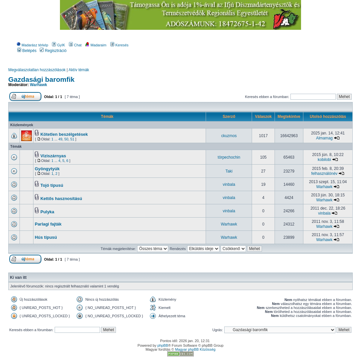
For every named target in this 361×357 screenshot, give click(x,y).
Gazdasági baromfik (41, 79)
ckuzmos (229, 135)
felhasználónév (324, 173)
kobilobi (324, 159)
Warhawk (38, 84)
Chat (75, 45)
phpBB (162, 345)
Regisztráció (53, 50)
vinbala (229, 184)
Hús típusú (46, 237)
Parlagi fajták (48, 224)
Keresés (119, 45)
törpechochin (229, 157)
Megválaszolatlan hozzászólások (37, 70)
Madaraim (95, 45)
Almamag (324, 138)
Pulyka (47, 211)
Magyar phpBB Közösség (195, 349)
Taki (229, 171)
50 (66, 139)
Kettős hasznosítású (61, 198)
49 (60, 139)
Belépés (26, 50)
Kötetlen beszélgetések (64, 134)
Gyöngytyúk (47, 168)
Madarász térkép (32, 45)
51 (72, 139)
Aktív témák (79, 70)
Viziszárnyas (53, 155)
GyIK (58, 45)
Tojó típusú (51, 185)
